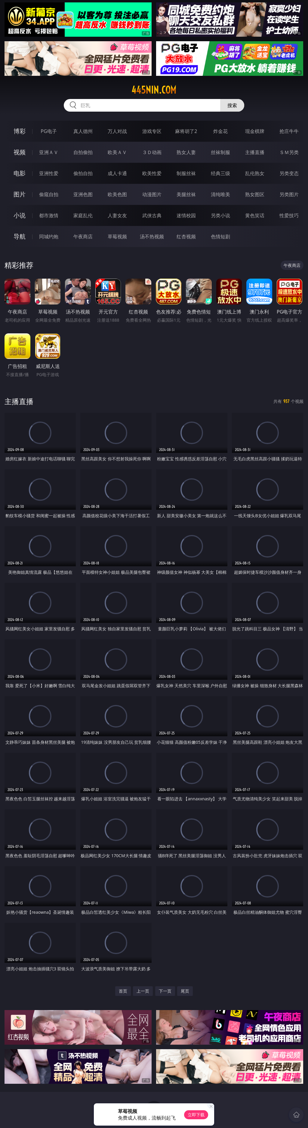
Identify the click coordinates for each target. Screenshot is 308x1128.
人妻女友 (117, 215)
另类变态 (289, 173)
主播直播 (254, 152)
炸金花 (220, 131)
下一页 (165, 991)
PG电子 (49, 131)
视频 (20, 152)
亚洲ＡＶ (48, 152)
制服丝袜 (186, 173)
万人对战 (117, 131)
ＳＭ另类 (289, 152)
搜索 (232, 105)
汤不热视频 (152, 236)
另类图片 (289, 194)
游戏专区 (152, 131)
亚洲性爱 (48, 173)
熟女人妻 (186, 152)
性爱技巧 (289, 215)
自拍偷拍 (83, 152)
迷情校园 (186, 215)
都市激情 (48, 215)
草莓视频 (117, 236)
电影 (20, 173)
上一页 (143, 991)
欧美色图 (117, 194)
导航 (20, 236)
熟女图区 (254, 194)
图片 (20, 194)
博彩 (20, 131)
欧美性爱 (152, 173)
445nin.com (153, 90)
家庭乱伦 (83, 215)
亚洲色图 (83, 194)
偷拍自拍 (83, 173)
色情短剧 (220, 236)
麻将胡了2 (186, 131)
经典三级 (220, 173)
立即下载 (196, 1114)
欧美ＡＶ (117, 152)
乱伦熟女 (254, 173)
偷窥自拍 (48, 194)
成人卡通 (117, 173)
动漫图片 (152, 194)
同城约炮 (48, 236)
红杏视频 (186, 236)
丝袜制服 (220, 152)
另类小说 (220, 215)
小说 (20, 215)
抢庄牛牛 (289, 131)
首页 (123, 991)
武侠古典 (152, 215)
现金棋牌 (254, 131)
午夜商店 (83, 236)
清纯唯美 (220, 194)
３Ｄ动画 (152, 152)
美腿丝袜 (186, 194)
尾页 (185, 991)
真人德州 (83, 131)
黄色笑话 (254, 215)
